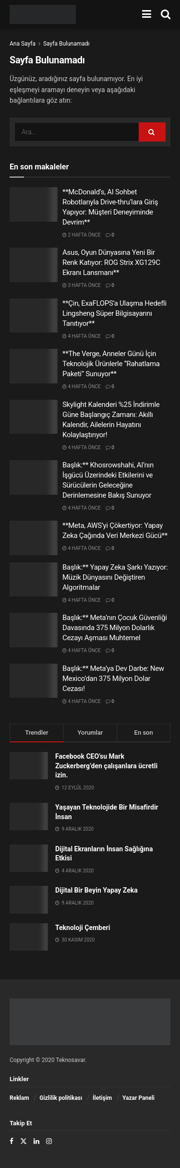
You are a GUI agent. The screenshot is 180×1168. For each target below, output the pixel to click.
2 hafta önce (81, 235)
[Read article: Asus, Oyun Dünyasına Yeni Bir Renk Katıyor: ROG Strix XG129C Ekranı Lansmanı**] (34, 265)
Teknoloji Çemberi (82, 927)
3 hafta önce (81, 285)
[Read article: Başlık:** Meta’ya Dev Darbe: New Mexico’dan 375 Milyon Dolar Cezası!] (34, 681)
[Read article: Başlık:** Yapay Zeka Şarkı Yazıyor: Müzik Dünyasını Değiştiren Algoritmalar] (34, 579)
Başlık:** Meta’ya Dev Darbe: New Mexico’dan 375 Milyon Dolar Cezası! (113, 678)
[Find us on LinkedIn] (36, 1141)
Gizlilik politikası (60, 1098)
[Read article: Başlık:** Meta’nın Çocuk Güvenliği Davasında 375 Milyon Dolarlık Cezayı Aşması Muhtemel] (34, 630)
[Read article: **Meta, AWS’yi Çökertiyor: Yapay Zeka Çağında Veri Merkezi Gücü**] (34, 538)
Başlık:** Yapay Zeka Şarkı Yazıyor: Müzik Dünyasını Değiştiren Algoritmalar (115, 577)
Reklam (19, 1098)
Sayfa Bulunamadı (66, 43)
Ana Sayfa (23, 43)
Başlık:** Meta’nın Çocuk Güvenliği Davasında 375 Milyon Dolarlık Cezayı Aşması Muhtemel (114, 627)
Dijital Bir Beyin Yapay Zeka (96, 890)
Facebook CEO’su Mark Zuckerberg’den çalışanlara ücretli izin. (106, 765)
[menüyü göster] (146, 14)
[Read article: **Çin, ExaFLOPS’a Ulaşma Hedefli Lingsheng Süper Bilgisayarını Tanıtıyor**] (34, 315)
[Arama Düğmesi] (165, 14)
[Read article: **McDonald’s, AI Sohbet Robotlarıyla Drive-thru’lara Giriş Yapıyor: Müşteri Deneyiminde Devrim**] (34, 204)
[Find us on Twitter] (23, 1141)
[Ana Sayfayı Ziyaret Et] (43, 14)
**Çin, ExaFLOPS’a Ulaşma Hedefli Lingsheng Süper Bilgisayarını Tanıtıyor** (114, 313)
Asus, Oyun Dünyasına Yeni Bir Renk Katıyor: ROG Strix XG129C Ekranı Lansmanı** (111, 262)
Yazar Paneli (138, 1098)
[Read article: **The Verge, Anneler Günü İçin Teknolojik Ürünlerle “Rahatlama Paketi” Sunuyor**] (34, 366)
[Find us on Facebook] (11, 1141)
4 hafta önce (81, 336)
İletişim (102, 1098)
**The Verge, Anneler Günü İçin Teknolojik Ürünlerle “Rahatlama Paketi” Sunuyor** (111, 363)
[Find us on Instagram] (49, 1141)
